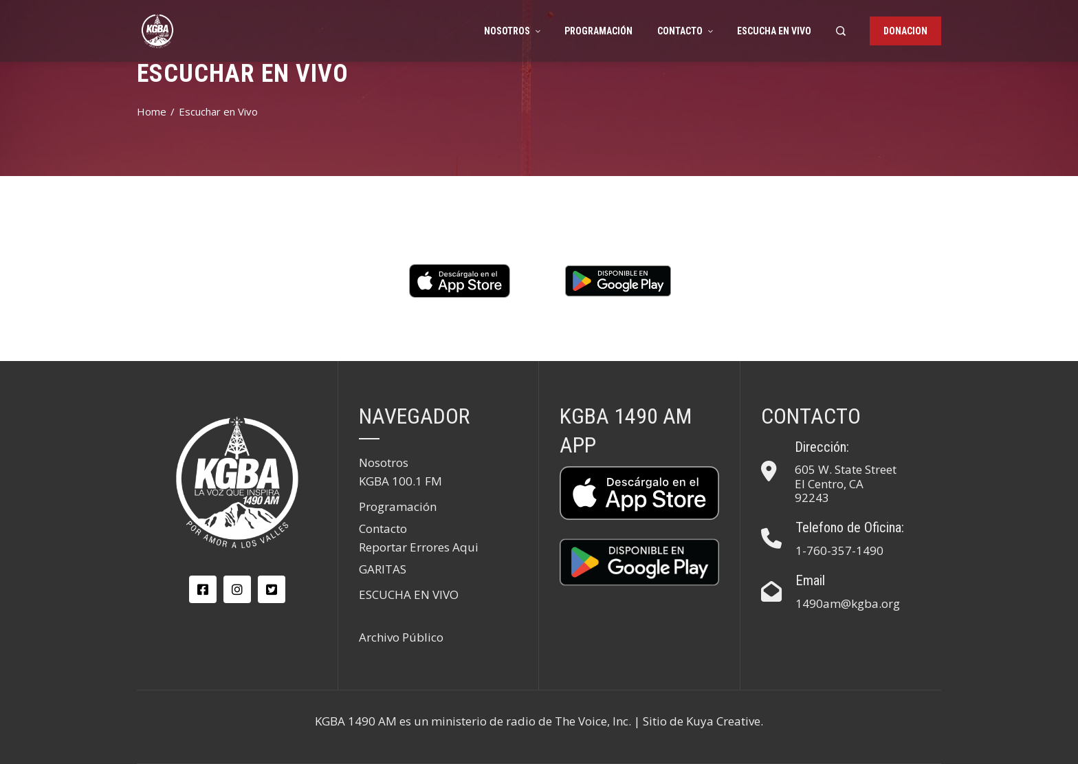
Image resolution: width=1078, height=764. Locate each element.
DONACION (905, 30)
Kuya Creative (723, 721)
